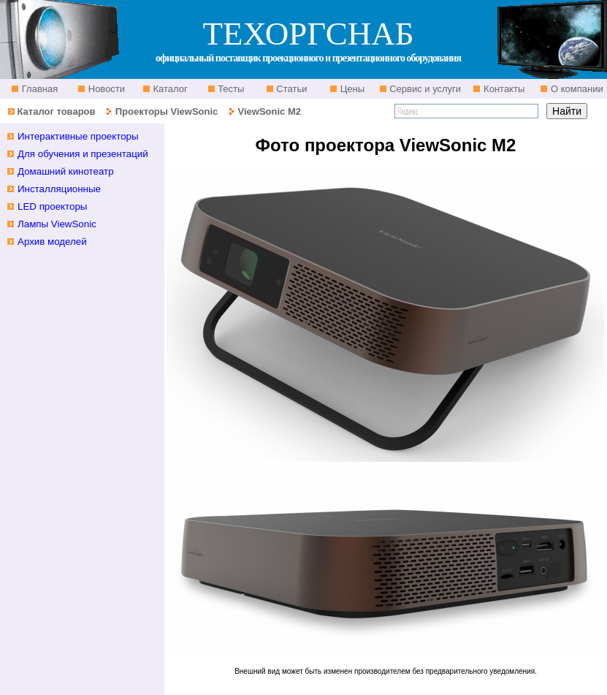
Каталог (169, 88)
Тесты (230, 88)
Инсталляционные (59, 188)
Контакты (502, 88)
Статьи (291, 88)
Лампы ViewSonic (57, 224)
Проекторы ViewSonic (166, 111)
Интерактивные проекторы (78, 136)
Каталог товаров (56, 111)
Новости (105, 88)
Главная (38, 88)
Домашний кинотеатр (66, 171)
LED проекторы (52, 206)
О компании (575, 88)
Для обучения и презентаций (83, 153)
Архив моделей (52, 241)
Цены (350, 88)
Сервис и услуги (424, 88)
